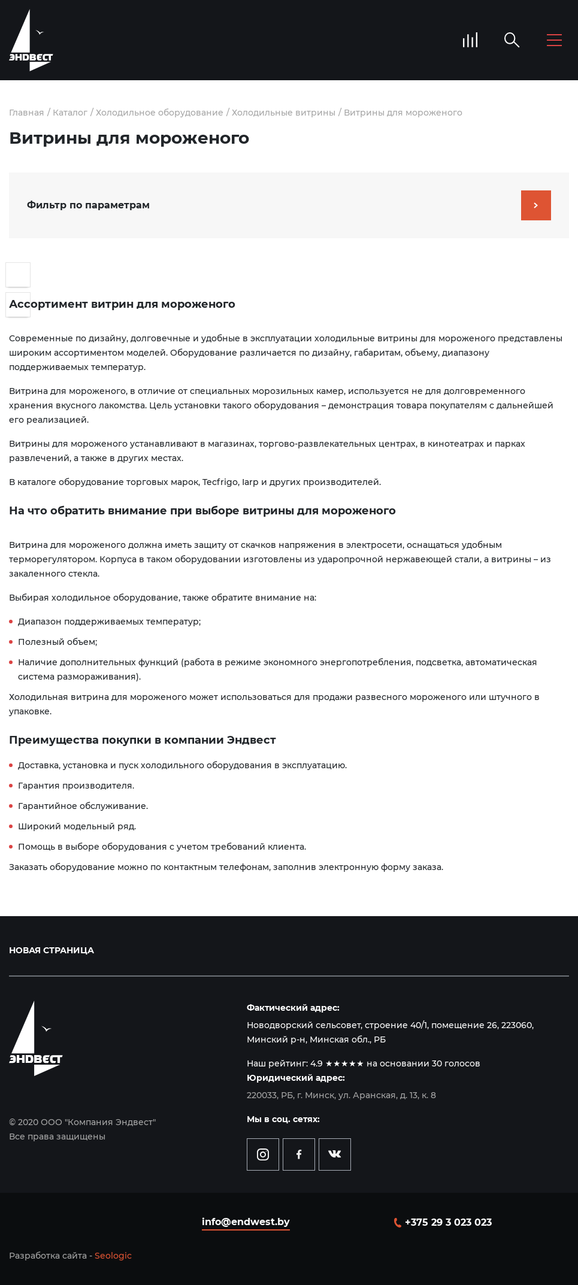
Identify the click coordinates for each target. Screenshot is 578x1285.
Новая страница (51, 950)
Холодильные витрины (283, 112)
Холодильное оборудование (159, 112)
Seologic (113, 1255)
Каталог (70, 112)
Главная (26, 112)
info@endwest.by (246, 1222)
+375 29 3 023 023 (448, 1222)
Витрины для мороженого (403, 112)
